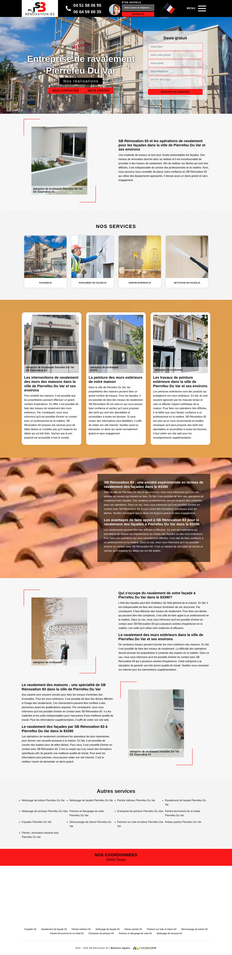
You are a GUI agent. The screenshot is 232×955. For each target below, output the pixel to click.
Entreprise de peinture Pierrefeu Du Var (139, 811)
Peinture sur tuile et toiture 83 (161, 929)
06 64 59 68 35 (87, 11)
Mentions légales (120, 948)
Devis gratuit (99, 90)
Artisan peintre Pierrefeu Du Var (183, 822)
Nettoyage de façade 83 (108, 929)
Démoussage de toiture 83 (194, 929)
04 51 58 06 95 (87, 5)
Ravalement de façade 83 (54, 929)
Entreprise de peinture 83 (101, 933)
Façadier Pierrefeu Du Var (37, 822)
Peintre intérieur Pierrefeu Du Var (136, 800)
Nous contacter (65, 90)
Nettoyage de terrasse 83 (169, 933)
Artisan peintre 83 (133, 929)
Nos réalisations (81, 81)
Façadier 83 (30, 929)
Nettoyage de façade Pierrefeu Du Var (91, 800)
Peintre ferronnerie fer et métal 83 (67, 933)
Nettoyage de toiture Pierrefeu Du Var (43, 800)
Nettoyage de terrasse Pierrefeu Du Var (44, 811)
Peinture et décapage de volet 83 (135, 933)
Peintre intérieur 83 (81, 929)
